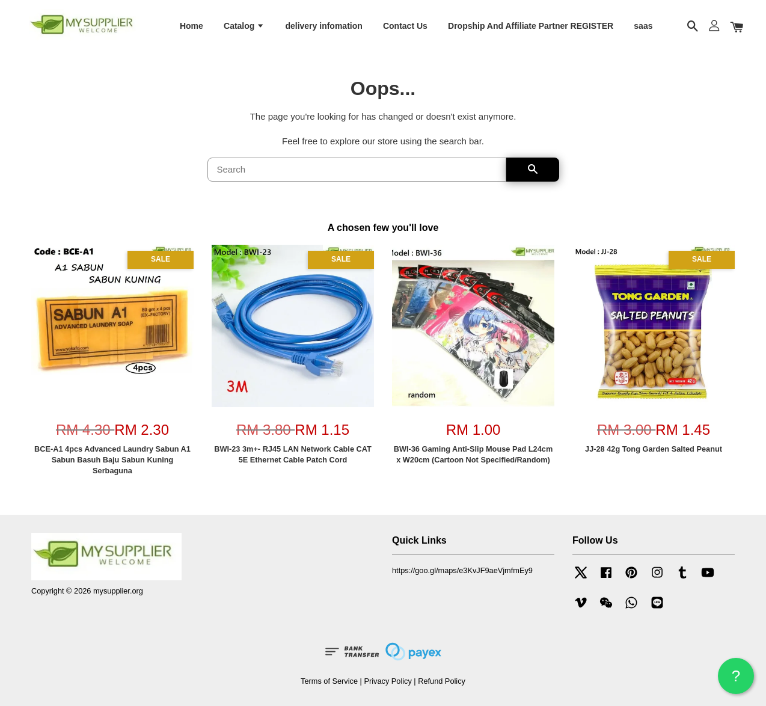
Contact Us (405, 26)
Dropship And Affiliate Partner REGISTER (530, 26)
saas (643, 26)
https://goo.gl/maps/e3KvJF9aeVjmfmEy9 (462, 570)
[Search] (356, 170)
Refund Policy (441, 681)
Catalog (244, 26)
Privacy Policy (387, 681)
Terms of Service (329, 681)
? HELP (736, 680)
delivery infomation (323, 26)
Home (191, 26)
